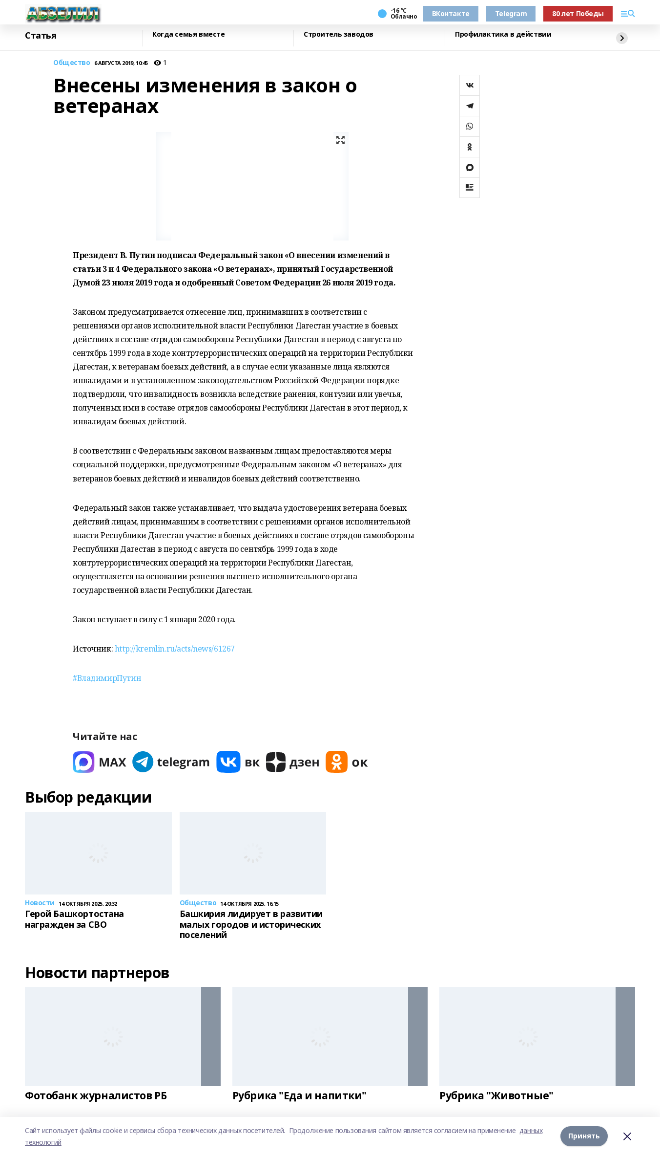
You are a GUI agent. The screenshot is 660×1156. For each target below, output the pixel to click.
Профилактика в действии (503, 34)
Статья (40, 35)
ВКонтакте (451, 13)
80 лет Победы (578, 13)
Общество (71, 63)
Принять (584, 1136)
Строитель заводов (338, 34)
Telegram (511, 13)
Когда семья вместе (188, 34)
